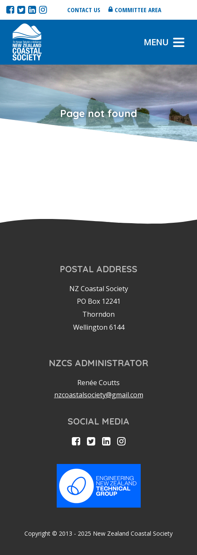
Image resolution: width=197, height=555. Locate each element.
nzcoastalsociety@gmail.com (98, 394)
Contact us (83, 9)
